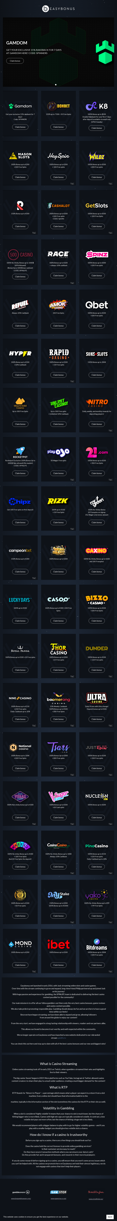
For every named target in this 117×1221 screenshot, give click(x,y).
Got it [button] (110, 1217)
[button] (55, 84)
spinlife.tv (62, 1038)
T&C (72, 183)
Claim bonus (20, 127)
